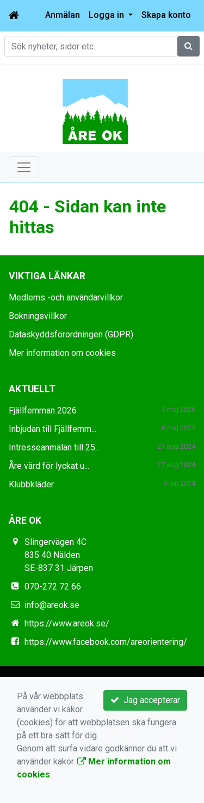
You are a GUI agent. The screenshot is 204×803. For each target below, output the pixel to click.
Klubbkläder (31, 484)
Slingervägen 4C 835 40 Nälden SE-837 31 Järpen (58, 555)
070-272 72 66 (52, 586)
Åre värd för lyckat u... (49, 466)
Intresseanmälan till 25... (54, 447)
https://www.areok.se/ (66, 623)
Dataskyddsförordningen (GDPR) (71, 334)
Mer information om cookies (62, 353)
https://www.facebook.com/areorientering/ (105, 642)
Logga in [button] (107, 15)
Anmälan (62, 15)
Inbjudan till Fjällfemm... (52, 429)
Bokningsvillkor (38, 316)
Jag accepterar (145, 700)
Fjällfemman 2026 (43, 410)
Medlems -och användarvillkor (66, 297)
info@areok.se (51, 605)
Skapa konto (166, 15)
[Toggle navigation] (24, 167)
